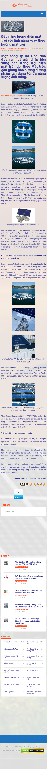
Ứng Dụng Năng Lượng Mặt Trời (32, 649)
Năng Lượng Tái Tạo (21, 581)
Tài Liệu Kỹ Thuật (32, 670)
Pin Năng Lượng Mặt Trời (9, 48)
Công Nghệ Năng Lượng (32, 657)
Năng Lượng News (16, 50)
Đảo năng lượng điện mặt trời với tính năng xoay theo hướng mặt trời (23, 40)
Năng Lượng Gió (10, 663)
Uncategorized (9, 691)
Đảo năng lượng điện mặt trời (12, 96)
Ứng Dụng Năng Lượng (32, 664)
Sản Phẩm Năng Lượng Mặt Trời (12, 671)
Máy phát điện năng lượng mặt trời (33, 692)
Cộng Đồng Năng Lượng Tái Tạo (30, 747)
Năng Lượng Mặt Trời (21, 567)
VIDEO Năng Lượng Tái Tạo (33, 685)
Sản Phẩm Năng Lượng (12, 684)
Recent (5, 556)
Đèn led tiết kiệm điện (11, 677)
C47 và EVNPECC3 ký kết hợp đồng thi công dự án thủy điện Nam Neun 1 (27, 621)
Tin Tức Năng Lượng (24, 48)
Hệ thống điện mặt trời (33, 678)
